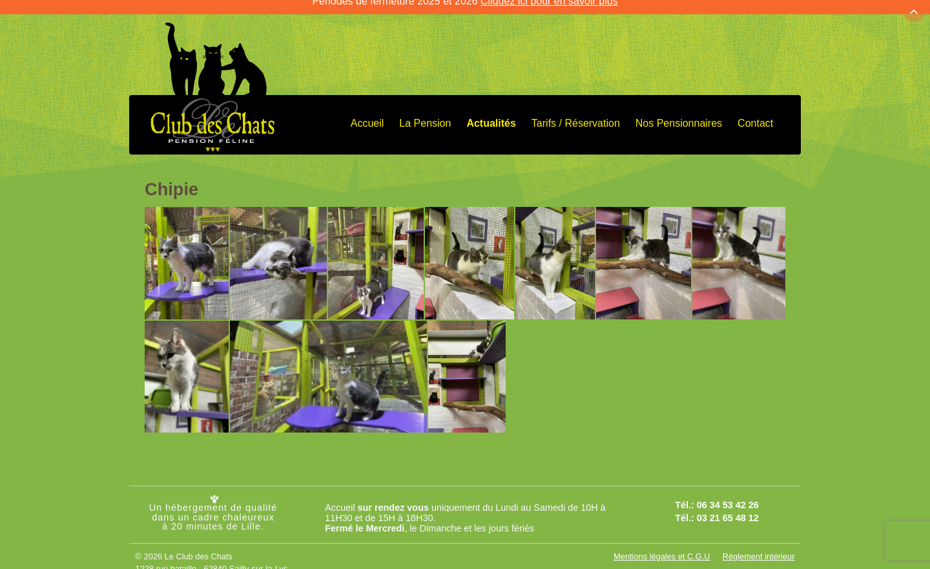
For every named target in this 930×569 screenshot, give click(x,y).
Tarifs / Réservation (576, 113)
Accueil (367, 113)
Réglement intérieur (759, 547)
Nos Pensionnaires (679, 113)
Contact (755, 113)
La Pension (425, 113)
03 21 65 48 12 (728, 508)
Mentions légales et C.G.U (662, 547)
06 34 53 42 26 (728, 495)
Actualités (490, 113)
